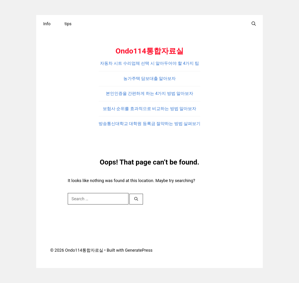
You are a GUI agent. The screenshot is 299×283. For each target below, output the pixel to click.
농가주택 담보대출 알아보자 (149, 78)
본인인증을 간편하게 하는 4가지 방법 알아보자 (149, 93)
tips (67, 23)
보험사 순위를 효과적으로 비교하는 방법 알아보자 (149, 108)
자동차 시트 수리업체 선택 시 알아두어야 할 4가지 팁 (149, 63)
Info (46, 23)
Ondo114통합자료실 (149, 51)
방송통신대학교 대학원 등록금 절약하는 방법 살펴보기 (149, 123)
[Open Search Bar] (254, 23)
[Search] (136, 199)
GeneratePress (139, 250)
